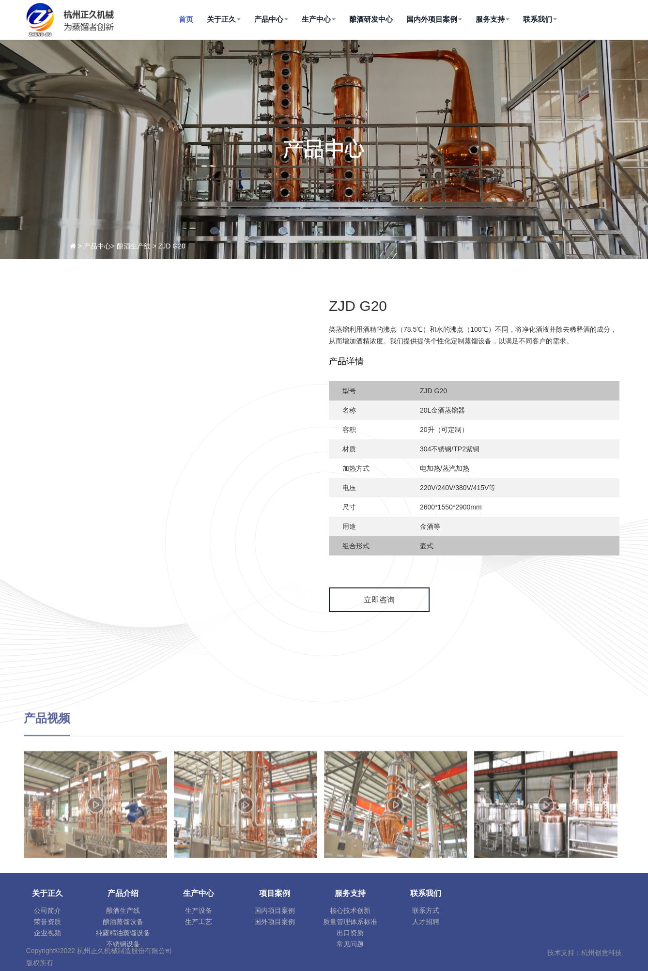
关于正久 (224, 19)
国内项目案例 (274, 910)
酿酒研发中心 (371, 19)
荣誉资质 (47, 921)
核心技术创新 (350, 910)
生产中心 (319, 19)
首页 (186, 19)
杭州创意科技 (601, 952)
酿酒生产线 (123, 910)
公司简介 (47, 910)
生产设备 (198, 910)
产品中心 (271, 19)
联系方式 (425, 910)
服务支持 (492, 19)
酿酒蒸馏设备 (123, 921)
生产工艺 (198, 921)
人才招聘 (425, 921)
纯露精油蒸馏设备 (123, 932)
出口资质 (350, 932)
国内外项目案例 (434, 19)
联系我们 (540, 19)
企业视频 (47, 932)
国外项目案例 (274, 921)
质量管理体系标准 (350, 921)
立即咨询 (379, 600)
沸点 (390, 329)
